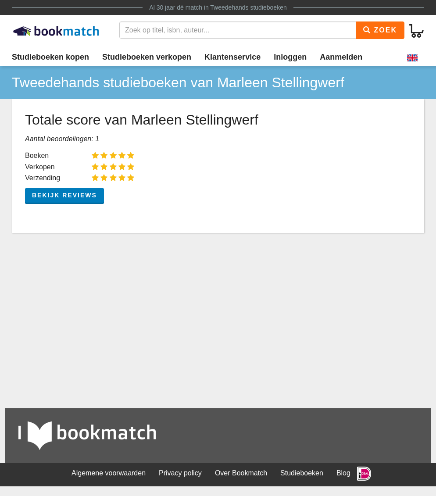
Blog (343, 473)
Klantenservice (232, 57)
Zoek (380, 30)
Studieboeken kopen (50, 57)
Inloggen (290, 57)
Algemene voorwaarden (108, 473)
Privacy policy (180, 473)
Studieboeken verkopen (146, 57)
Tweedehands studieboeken (248, 7)
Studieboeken (301, 473)
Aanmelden (341, 57)
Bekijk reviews (64, 195)
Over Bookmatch (241, 473)
